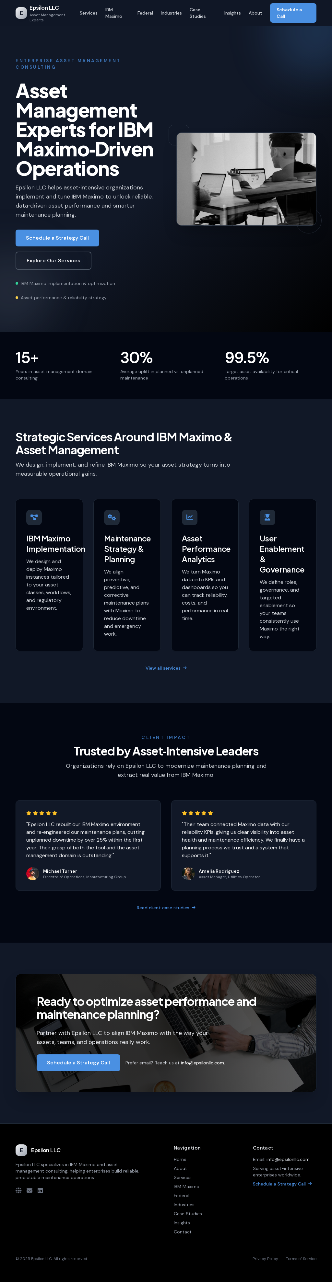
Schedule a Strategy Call (57, 237)
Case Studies (198, 13)
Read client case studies (166, 908)
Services (89, 13)
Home (180, 1159)
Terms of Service (301, 1258)
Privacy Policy (265, 1258)
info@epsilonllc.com (288, 1159)
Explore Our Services (53, 260)
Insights (232, 13)
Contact (183, 1232)
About (255, 13)
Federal (145, 13)
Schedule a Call (289, 13)
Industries (171, 13)
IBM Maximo (113, 13)
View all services (166, 668)
